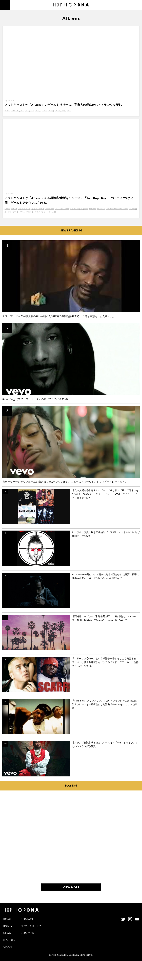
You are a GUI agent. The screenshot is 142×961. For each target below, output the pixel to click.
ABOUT (7, 947)
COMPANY (27, 933)
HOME (7, 919)
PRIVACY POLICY (31, 926)
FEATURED (9, 940)
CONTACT (27, 919)
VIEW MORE (71, 887)
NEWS (7, 933)
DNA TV (7, 926)
